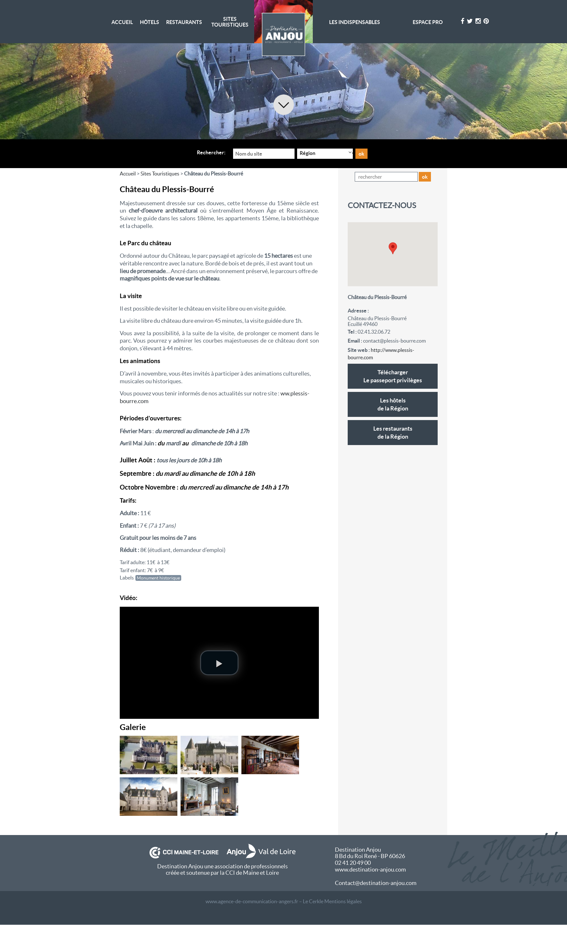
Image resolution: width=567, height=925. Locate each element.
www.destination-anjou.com (370, 869)
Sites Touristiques (229, 22)
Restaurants (184, 22)
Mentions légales (343, 901)
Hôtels (149, 22)
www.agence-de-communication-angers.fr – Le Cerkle (264, 901)
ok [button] (425, 177)
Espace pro (428, 22)
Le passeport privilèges (392, 376)
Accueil (122, 22)
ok (361, 154)
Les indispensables (354, 22)
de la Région (392, 404)
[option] (283, 91)
